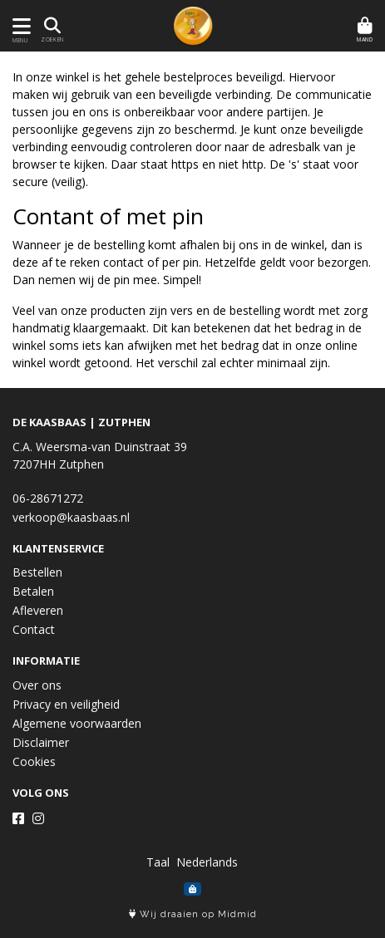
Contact (33, 629)
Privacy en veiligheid (66, 704)
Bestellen (37, 572)
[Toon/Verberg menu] (18, 26)
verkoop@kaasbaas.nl (71, 517)
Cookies (34, 761)
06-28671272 (47, 498)
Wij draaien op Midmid (193, 914)
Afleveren (37, 610)
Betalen (33, 591)
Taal (158, 862)
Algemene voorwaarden (76, 723)
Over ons (37, 685)
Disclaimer (40, 742)
